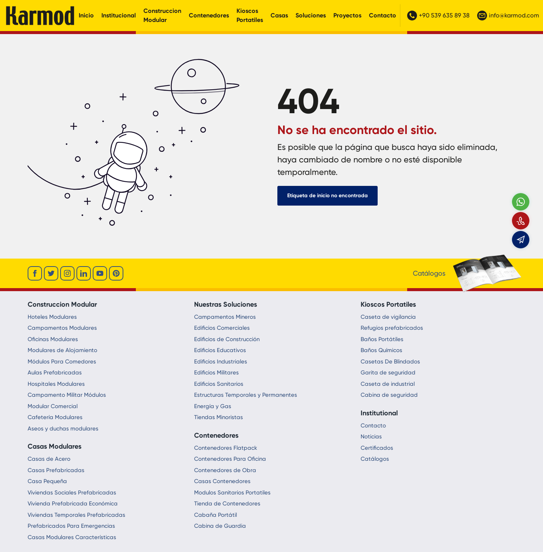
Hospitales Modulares (56, 383)
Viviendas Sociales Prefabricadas (72, 492)
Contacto (382, 15)
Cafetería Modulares (55, 417)
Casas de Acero (49, 458)
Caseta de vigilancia (388, 316)
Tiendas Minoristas (218, 417)
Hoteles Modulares (52, 316)
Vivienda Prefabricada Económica (73, 503)
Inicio (86, 15)
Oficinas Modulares (53, 339)
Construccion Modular (162, 15)
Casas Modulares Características (72, 537)
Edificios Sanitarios (218, 383)
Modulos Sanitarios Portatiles (232, 492)
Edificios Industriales (220, 361)
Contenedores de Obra (225, 470)
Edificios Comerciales (222, 327)
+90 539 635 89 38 (438, 15)
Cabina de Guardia (220, 525)
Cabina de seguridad (389, 394)
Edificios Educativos (220, 350)
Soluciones (311, 15)
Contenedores (209, 15)
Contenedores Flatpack (225, 447)
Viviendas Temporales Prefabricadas (76, 514)
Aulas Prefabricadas (55, 372)
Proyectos (347, 15)
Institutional (379, 413)
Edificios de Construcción (227, 339)
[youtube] (100, 273)
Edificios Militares (216, 372)
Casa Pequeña (47, 481)
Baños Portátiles (382, 339)
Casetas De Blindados (390, 361)
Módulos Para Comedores (62, 361)
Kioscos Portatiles (249, 15)
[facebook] (35, 273)
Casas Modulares (54, 446)
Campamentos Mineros (225, 316)
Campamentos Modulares (62, 327)
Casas (279, 15)
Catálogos (375, 458)
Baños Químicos (381, 350)
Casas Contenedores (222, 481)
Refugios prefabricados (392, 327)
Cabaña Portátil (215, 514)
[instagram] (67, 273)
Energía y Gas (212, 406)
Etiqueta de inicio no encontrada (327, 195)
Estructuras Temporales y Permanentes (245, 394)
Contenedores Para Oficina (230, 458)
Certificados (377, 447)
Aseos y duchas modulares (63, 428)
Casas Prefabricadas (56, 470)
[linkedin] (83, 273)
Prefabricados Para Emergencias (71, 525)
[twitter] (51, 273)
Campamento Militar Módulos (67, 394)
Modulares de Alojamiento (62, 350)
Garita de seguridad (388, 372)
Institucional (118, 15)
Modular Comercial (53, 406)
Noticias (371, 436)
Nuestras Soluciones (225, 304)
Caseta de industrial (388, 383)
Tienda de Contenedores (227, 503)
